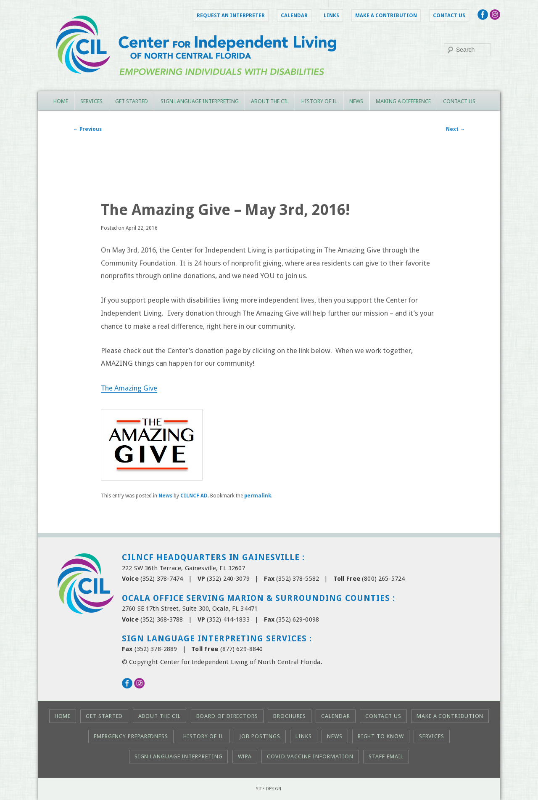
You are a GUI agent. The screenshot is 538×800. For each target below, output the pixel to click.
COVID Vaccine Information (310, 756)
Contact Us (449, 16)
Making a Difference (403, 101)
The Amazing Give (129, 388)
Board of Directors (227, 716)
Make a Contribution (386, 16)
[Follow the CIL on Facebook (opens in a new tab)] (482, 17)
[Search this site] (467, 49)
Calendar (294, 16)
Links (331, 16)
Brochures (289, 716)
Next (455, 129)
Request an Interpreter (231, 16)
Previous (87, 129)
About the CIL (270, 101)
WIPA (245, 756)
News (356, 101)
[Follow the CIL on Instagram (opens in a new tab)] (495, 17)
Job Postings (259, 736)
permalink (257, 496)
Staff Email (386, 756)
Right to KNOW (381, 736)
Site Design (269, 789)
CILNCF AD (194, 496)
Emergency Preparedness (131, 736)
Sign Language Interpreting (200, 101)
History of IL (319, 101)
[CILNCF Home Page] (269, 84)
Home (60, 101)
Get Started (131, 101)
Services (91, 101)
